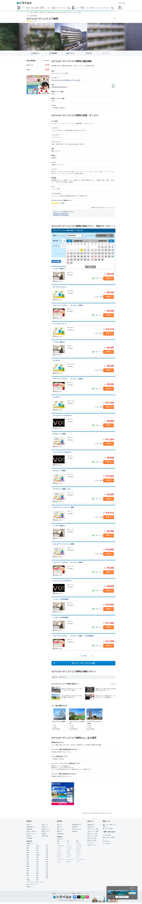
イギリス (78, 852)
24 (71, 260)
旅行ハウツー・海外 (92, 836)
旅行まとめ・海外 (91, 840)
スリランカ (69, 848)
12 (78, 253)
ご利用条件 (73, 893)
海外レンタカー (61, 829)
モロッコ (69, 861)
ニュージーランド (80, 859)
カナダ (68, 852)
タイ (68, 843)
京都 (37, 864)
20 (82, 256)
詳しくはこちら (122, 897)
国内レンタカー (45, 831)
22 (88, 256)
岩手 (47, 845)
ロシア (78, 857)
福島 (28, 850)
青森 (37, 845)
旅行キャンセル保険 (107, 828)
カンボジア (79, 848)
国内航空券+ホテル (31, 826)
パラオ (78, 850)
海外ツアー (59, 824)
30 (68, 263)
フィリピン (69, 845)
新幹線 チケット (42, 8)
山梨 (47, 855)
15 (88, 253)
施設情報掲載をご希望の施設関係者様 (61, 214)
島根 (28, 870)
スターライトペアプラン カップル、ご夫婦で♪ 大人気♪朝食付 (73, 636)
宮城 (37, 848)
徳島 (28, 873)
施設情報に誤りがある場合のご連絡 (60, 213)
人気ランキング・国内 (92, 829)
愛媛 (37, 873)
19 (78, 256)
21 (85, 256)
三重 (37, 861)
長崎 (47, 875)
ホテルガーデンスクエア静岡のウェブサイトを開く (66, 80)
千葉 (47, 852)
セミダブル (56, 360)
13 (82, 253)
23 (68, 260)
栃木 (37, 850)
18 (75, 256)
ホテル (32, 8)
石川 (28, 859)
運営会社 (54, 893)
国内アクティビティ (31, 833)
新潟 (37, 857)
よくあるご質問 (106, 835)
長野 (28, 857)
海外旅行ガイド (91, 826)
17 (71, 256)
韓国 (58, 841)
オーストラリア (70, 859)
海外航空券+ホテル (77, 824)
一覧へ (112, 684)
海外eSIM (74, 831)
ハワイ (58, 850)
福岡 (28, 875)
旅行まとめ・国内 (91, 838)
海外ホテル (59, 826)
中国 (58, 843)
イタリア (69, 855)
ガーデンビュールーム (59, 287)
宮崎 (47, 877)
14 (85, 253)
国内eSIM (29, 836)
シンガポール (60, 845)
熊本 (37, 877)
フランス (59, 855)
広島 (47, 868)
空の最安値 (29, 838)
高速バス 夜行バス (54, 8)
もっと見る (86, 655)
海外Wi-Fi (59, 831)
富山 (47, 857)
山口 (37, 870)
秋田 (28, 848)
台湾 (68, 841)
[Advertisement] (92, 793)
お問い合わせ (106, 841)
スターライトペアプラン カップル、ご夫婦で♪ (68, 305)
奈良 (37, 866)
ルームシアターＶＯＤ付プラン (62, 415)
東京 (28, 855)
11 (75, 253)
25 (75, 260)
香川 (47, 870)
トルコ (58, 861)
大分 (28, 877)
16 (68, 256)
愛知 (28, 861)
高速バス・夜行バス (31, 831)
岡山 (28, 868)
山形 (47, 848)
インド (58, 848)
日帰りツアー (45, 824)
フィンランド (60, 859)
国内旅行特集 (45, 836)
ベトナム (78, 843)
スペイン (59, 857)
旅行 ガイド (120, 7)
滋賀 (28, 864)
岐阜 (47, 861)
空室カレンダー (58, 281)
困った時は (122, 3)
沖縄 (37, 880)
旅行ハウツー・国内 (92, 833)
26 (78, 260)
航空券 (28, 8)
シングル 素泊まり (59, 268)
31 (71, 263)
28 (85, 260)
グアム (68, 850)
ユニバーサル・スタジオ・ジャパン (35, 882)
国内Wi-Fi (44, 833)
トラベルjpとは (106, 843)
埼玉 (37, 852)
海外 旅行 (73, 7)
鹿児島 (28, 880)
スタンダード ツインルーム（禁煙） (64, 507)
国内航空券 (29, 829)
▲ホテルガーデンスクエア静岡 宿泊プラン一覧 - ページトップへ (97, 813)
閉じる (133, 888)
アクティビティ (62, 8)
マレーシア (79, 845)
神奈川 (37, 855)
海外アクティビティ (77, 829)
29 (88, 260)
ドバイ (78, 861)
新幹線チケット (45, 829)
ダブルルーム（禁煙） (59, 434)
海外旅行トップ (61, 839)
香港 (77, 841)
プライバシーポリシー (63, 893)
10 (71, 253)
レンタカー (48, 8)
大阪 (47, 864)
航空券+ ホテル (83, 8)
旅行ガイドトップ (91, 845)
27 (82, 260)
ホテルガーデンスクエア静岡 (42, 18)
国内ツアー (29, 824)
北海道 (28, 845)
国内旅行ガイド (91, 824)
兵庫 (47, 866)
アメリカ (59, 852)
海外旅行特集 (60, 833)
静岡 (47, 859)
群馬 (28, 852)
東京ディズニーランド (32, 884)
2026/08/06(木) (71, 235)
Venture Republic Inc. (72, 900)
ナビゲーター (90, 842)
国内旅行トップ (30, 843)
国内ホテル (44, 826)
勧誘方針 (79, 893)
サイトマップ (86, 893)
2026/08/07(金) (101, 235)
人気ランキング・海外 (92, 831)
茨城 (47, 850)
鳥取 (37, 868)
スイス (68, 857)
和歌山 (28, 866)
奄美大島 (29, 886)
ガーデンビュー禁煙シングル (62, 489)
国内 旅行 (18, 7)
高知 (47, 873)
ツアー (23, 8)
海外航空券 (75, 826)
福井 (37, 859)
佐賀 (37, 875)
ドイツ (78, 855)
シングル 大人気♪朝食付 (61, 599)
